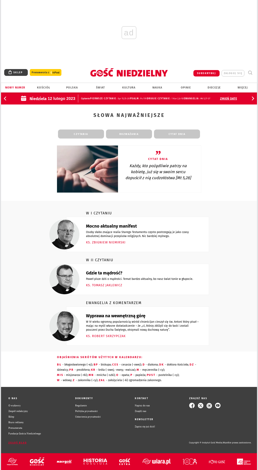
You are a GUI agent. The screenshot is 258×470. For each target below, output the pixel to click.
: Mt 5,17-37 (197, 98)
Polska (72, 87)
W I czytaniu (99, 213)
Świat (100, 87)
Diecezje (214, 87)
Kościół (43, 87)
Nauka (157, 87)
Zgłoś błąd (17, 442)
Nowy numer (15, 87)
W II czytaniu (99, 260)
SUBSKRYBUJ (206, 73)
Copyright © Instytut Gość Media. (206, 442)
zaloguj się (233, 73)
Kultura (129, 87)
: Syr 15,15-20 (109, 98)
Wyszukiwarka (250, 72)
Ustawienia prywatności (88, 416)
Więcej (243, 87)
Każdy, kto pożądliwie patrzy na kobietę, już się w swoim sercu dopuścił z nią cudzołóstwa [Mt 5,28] (158, 171)
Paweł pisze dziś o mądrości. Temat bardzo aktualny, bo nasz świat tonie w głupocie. (139, 279)
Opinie (186, 87)
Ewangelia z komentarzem (114, 303)
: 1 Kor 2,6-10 (165, 98)
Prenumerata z (46, 72)
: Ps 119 (138, 98)
